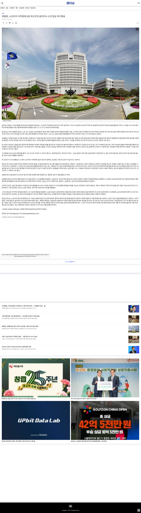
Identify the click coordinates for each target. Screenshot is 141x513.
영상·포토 (33, 8)
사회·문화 (12, 8)
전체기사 (2, 8)
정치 (17, 8)
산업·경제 (21, 8)
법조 (7, 8)
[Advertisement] (70, 237)
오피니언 (27, 8)
